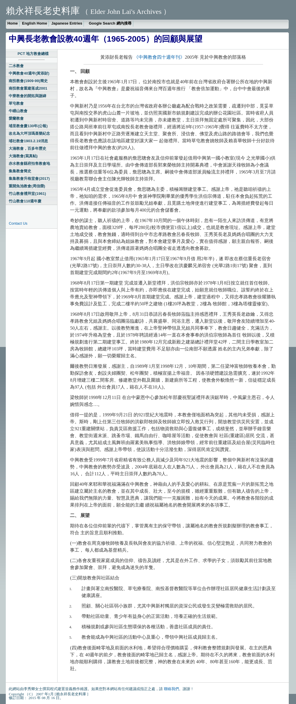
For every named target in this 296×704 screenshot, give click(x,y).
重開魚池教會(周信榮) (27, 186)
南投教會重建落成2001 (28, 88)
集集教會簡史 (20, 171)
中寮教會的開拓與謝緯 (27, 96)
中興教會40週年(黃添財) (29, 73)
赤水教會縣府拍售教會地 (29, 163)
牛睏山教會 (18, 111)
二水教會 (16, 66)
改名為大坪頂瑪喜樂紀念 (29, 133)
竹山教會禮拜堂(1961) (27, 193)
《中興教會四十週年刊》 (159, 57)
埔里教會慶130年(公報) (28, 126)
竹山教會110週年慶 (25, 201)
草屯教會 (16, 103)
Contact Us (18, 223)
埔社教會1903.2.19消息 (28, 141)
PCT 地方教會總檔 (33, 53)
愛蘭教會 (16, 118)
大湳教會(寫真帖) (23, 156)
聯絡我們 (171, 689)
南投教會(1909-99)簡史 (28, 81)
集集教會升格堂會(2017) (29, 178)
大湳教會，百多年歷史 (27, 148)
